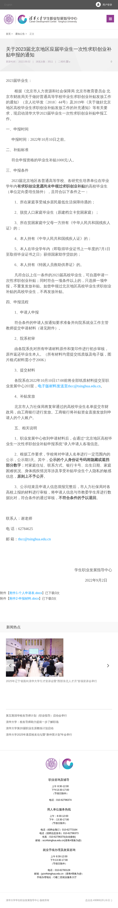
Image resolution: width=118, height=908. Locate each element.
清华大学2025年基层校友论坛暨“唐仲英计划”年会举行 (39, 734)
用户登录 (102, 4)
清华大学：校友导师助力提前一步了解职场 (32, 721)
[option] (59, 663)
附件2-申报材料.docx (24, 598)
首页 (8, 34)
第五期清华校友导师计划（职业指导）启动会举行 (36, 715)
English (8, 4)
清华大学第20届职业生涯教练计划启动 (29, 728)
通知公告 (20, 34)
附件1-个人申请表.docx (26, 593)
